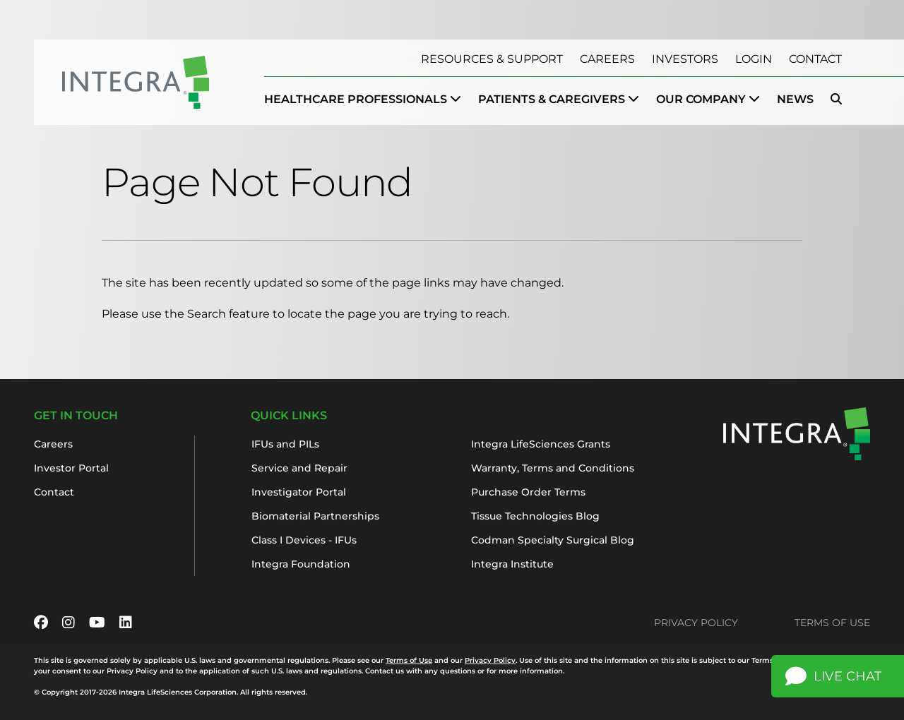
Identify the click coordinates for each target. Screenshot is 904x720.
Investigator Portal (298, 492)
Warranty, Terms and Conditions (552, 468)
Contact (815, 59)
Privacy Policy (696, 622)
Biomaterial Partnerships (315, 516)
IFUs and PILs (285, 444)
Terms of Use (832, 622)
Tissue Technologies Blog (535, 516)
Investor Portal (71, 468)
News (795, 99)
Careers (607, 59)
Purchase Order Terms (528, 492)
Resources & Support (492, 59)
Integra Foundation (300, 564)
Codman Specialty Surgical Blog (552, 540)
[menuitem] (362, 99)
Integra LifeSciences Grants (540, 444)
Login (753, 59)
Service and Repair (299, 468)
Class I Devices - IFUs (304, 540)
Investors (685, 59)
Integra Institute (512, 564)
